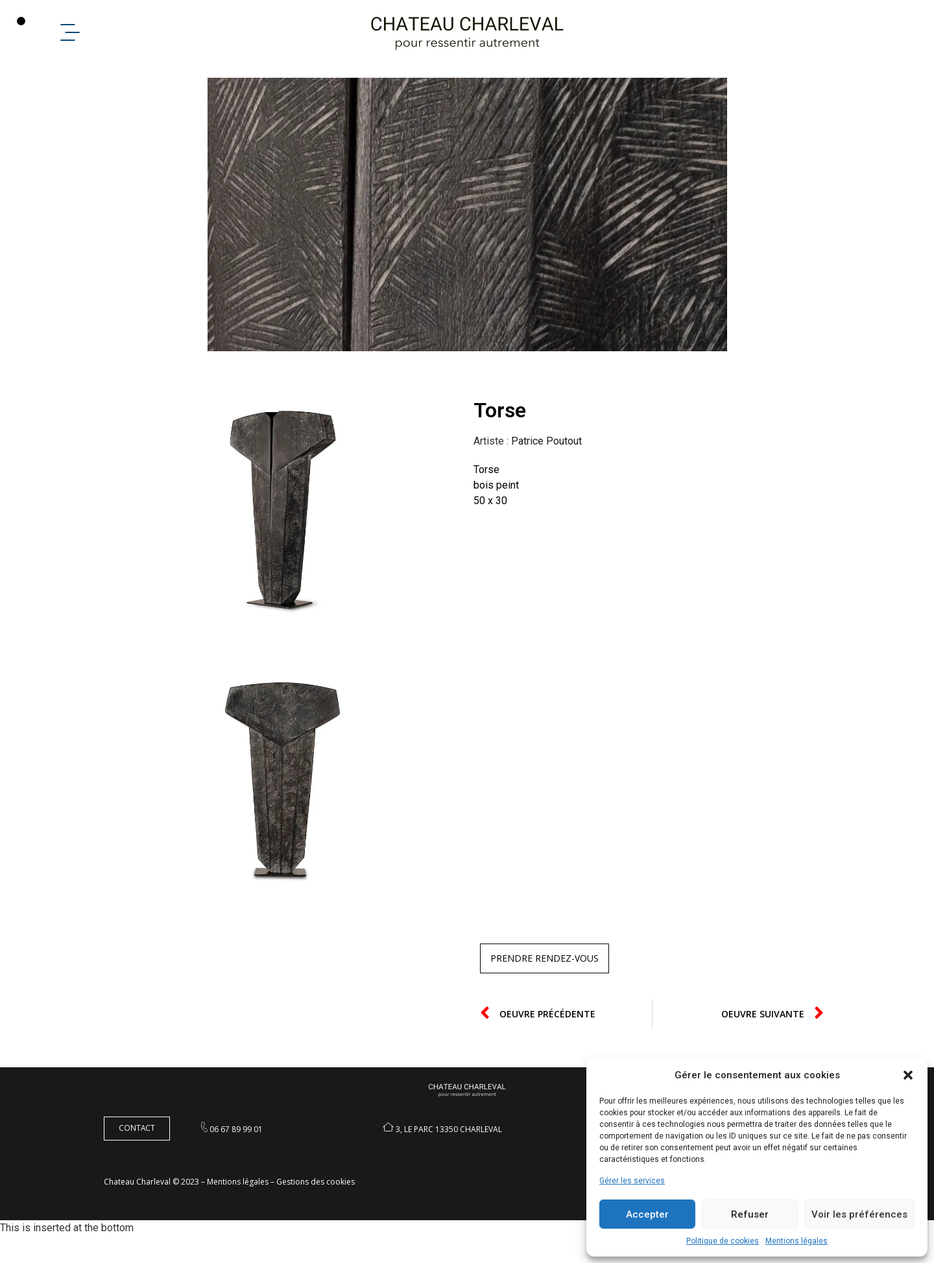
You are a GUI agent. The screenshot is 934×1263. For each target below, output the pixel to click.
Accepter (647, 1214)
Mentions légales (796, 1241)
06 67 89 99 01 (236, 1155)
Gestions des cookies (315, 1208)
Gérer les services (632, 1180)
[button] (908, 1075)
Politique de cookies (722, 1241)
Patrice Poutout (546, 467)
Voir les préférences (859, 1214)
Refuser (750, 1214)
